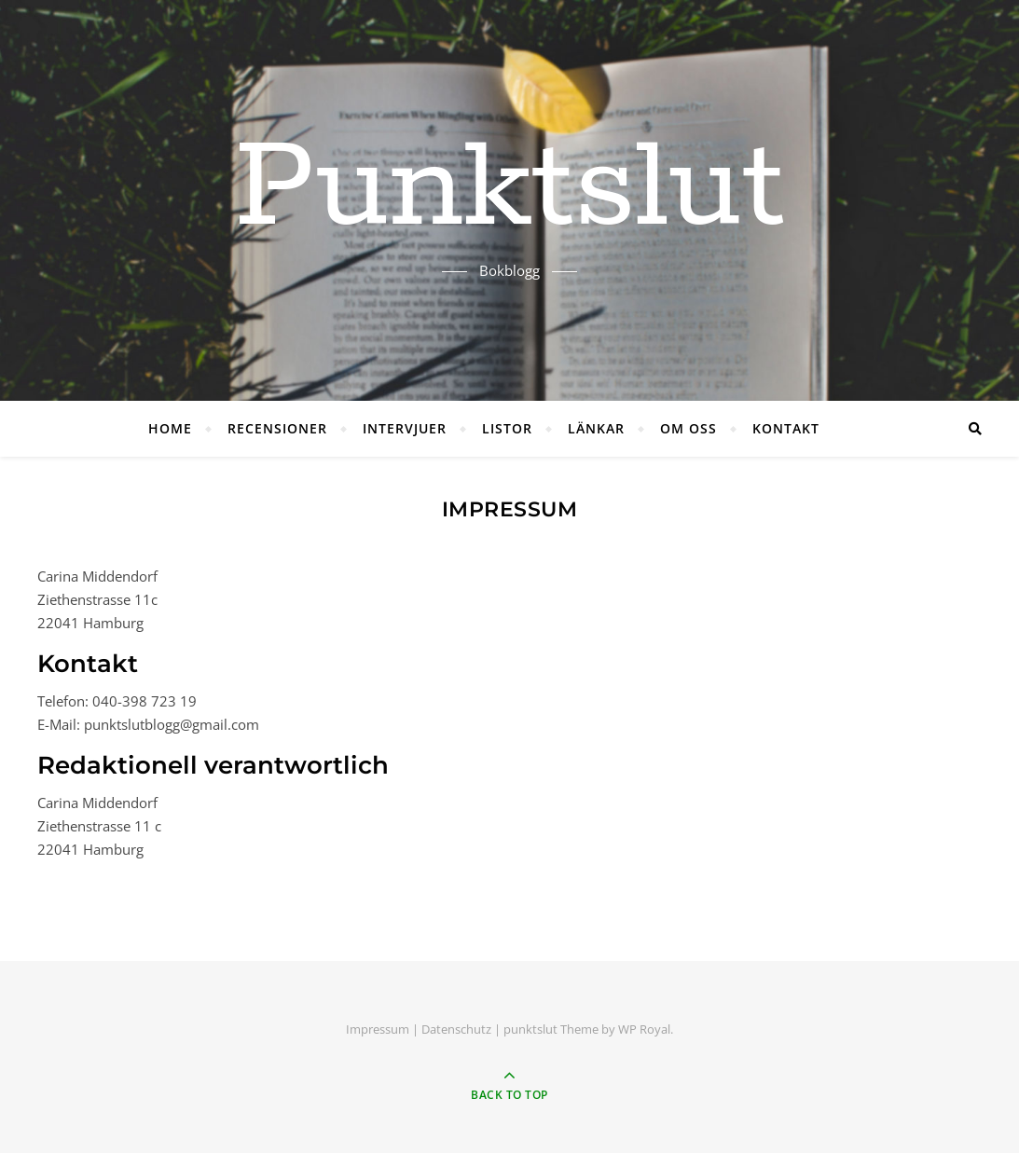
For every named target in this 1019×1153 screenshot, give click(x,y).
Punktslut (509, 189)
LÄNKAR (596, 428)
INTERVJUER (405, 428)
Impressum (377, 1029)
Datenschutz (456, 1029)
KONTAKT (785, 428)
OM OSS (688, 428)
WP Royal (644, 1029)
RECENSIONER (277, 428)
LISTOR (507, 428)
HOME (170, 428)
